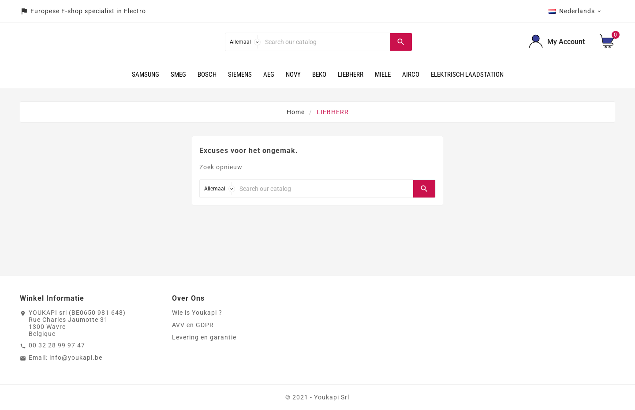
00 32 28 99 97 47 (57, 345)
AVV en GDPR (193, 324)
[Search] (325, 42)
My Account (566, 41)
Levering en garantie (204, 337)
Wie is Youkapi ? (197, 312)
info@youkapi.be (75, 357)
